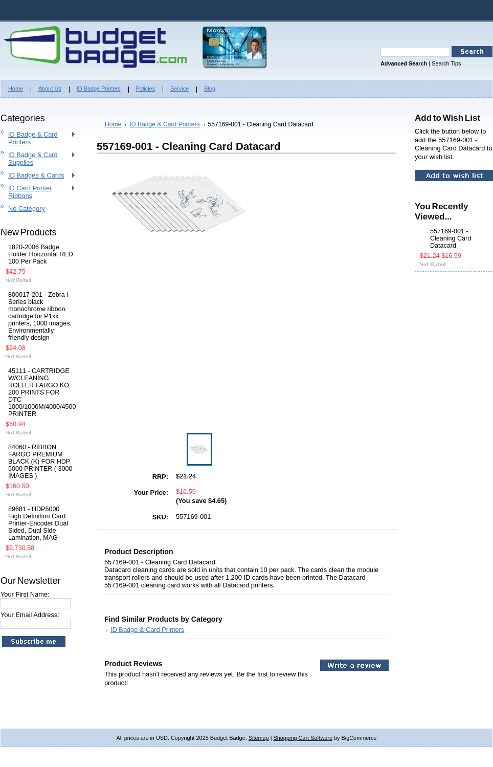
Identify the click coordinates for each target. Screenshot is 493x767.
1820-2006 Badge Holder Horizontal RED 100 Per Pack (40, 254)
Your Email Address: (30, 615)
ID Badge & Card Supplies (38, 158)
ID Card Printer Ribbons (38, 192)
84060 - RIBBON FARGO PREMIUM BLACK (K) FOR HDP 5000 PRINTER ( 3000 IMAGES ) (40, 461)
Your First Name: (25, 594)
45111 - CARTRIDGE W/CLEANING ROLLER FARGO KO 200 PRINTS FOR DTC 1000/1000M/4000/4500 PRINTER (40, 392)
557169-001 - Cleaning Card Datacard (450, 238)
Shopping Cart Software (303, 738)
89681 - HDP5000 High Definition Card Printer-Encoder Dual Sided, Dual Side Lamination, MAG (38, 523)
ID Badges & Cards (38, 175)
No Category (26, 208)
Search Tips (446, 63)
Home (113, 124)
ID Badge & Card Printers (38, 138)
